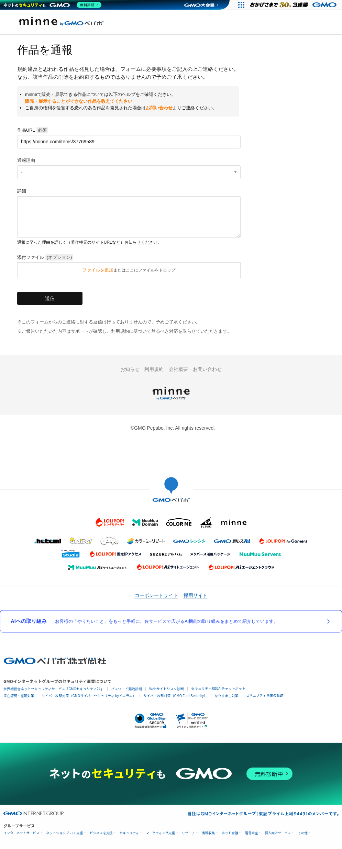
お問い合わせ (159, 107)
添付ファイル (45, 257)
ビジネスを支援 (101, 833)
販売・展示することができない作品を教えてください (78, 101)
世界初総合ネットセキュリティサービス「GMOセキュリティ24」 (53, 688)
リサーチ (188, 833)
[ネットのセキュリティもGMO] (53, 5)
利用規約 (154, 369)
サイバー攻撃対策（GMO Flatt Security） (175, 695)
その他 (303, 833)
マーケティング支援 (160, 833)
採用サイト (196, 595)
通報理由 (26, 160)
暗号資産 (251, 833)
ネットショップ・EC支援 (64, 833)
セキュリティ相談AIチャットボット (218, 688)
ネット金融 (230, 833)
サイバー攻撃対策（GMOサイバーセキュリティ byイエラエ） (89, 695)
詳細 (21, 191)
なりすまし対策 (226, 695)
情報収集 (208, 833)
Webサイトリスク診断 (166, 688)
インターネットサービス (21, 833)
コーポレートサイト (156, 595)
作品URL (32, 130)
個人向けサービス (278, 833)
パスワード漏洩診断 (126, 688)
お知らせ (130, 369)
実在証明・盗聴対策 (18, 695)
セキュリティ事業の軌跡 (264, 695)
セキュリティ (129, 833)
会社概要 (178, 369)
